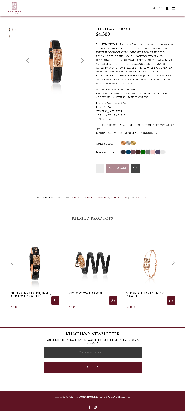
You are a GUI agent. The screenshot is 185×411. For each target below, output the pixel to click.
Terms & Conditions (78, 395)
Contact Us (126, 395)
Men (113, 198)
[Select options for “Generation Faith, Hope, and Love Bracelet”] (55, 300)
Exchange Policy (105, 395)
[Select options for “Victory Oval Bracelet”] (113, 300)
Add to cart (117, 168)
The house (55, 395)
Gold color (104, 144)
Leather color (105, 152)
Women (122, 198)
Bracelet (78, 198)
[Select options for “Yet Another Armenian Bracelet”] (171, 300)
